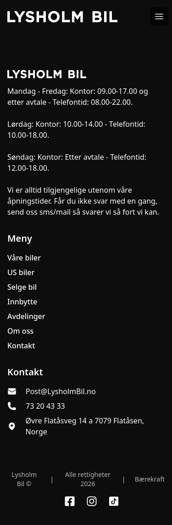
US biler (20, 272)
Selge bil (22, 287)
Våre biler (24, 258)
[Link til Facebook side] (69, 501)
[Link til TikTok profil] (113, 501)
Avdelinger (26, 316)
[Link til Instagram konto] (91, 501)
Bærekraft (150, 479)
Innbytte (22, 302)
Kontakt (21, 346)
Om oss (20, 331)
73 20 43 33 (45, 406)
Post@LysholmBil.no (61, 391)
